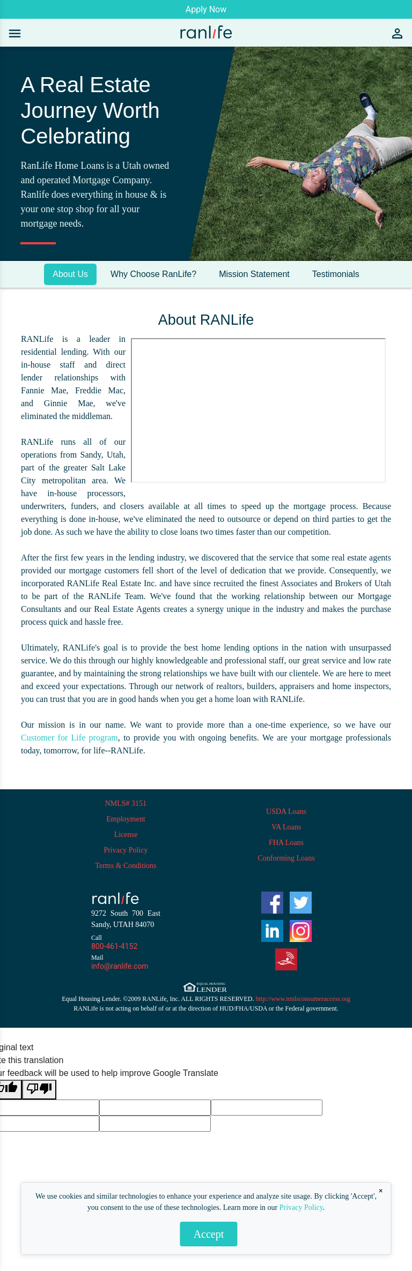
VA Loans (286, 827)
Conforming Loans (286, 858)
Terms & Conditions (125, 866)
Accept (209, 1234)
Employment (125, 819)
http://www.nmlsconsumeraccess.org (303, 999)
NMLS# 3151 (125, 803)
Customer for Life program (69, 737)
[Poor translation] (39, 1090)
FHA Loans (286, 843)
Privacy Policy (301, 1207)
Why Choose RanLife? (153, 274)
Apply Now (206, 9)
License (126, 835)
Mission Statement (254, 274)
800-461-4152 (114, 946)
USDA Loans (286, 812)
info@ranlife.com (120, 966)
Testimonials (335, 274)
